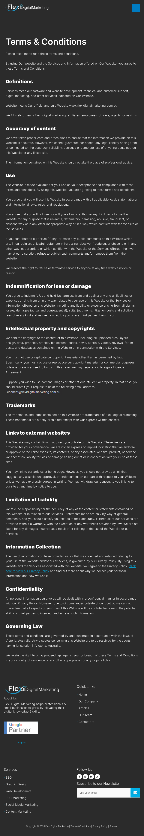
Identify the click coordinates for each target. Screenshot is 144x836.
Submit (135, 792)
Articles (84, 708)
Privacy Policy (100, 826)
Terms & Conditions (80, 826)
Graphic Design (16, 784)
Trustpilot (20, 742)
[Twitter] (97, 776)
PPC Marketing (16, 798)
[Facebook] (79, 776)
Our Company (88, 701)
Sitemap (114, 826)
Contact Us (86, 722)
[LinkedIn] (91, 776)
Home (83, 694)
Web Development (18, 791)
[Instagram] (85, 776)
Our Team (85, 715)
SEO (9, 777)
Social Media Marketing (22, 804)
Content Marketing (18, 811)
